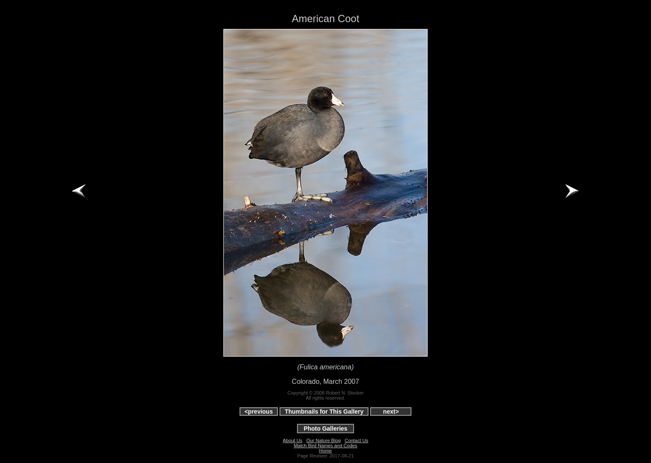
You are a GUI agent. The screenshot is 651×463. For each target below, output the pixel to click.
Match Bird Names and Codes (325, 445)
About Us (293, 440)
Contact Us (356, 440)
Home (325, 450)
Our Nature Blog (323, 440)
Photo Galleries (326, 428)
